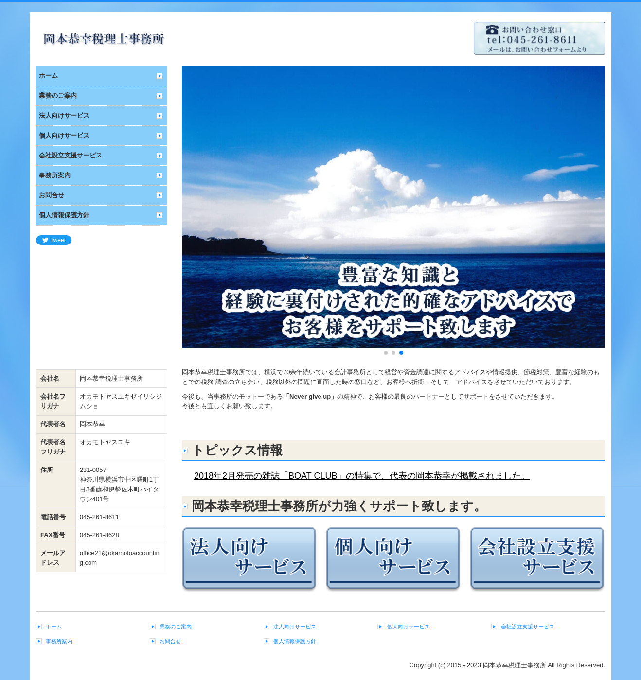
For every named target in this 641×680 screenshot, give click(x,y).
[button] (194, 212)
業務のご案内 (58, 95)
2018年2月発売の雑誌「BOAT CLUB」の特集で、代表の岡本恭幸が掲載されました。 (362, 476)
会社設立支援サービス (70, 155)
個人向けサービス (64, 135)
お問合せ (51, 195)
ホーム (48, 75)
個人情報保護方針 (64, 215)
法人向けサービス (64, 115)
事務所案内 (55, 175)
